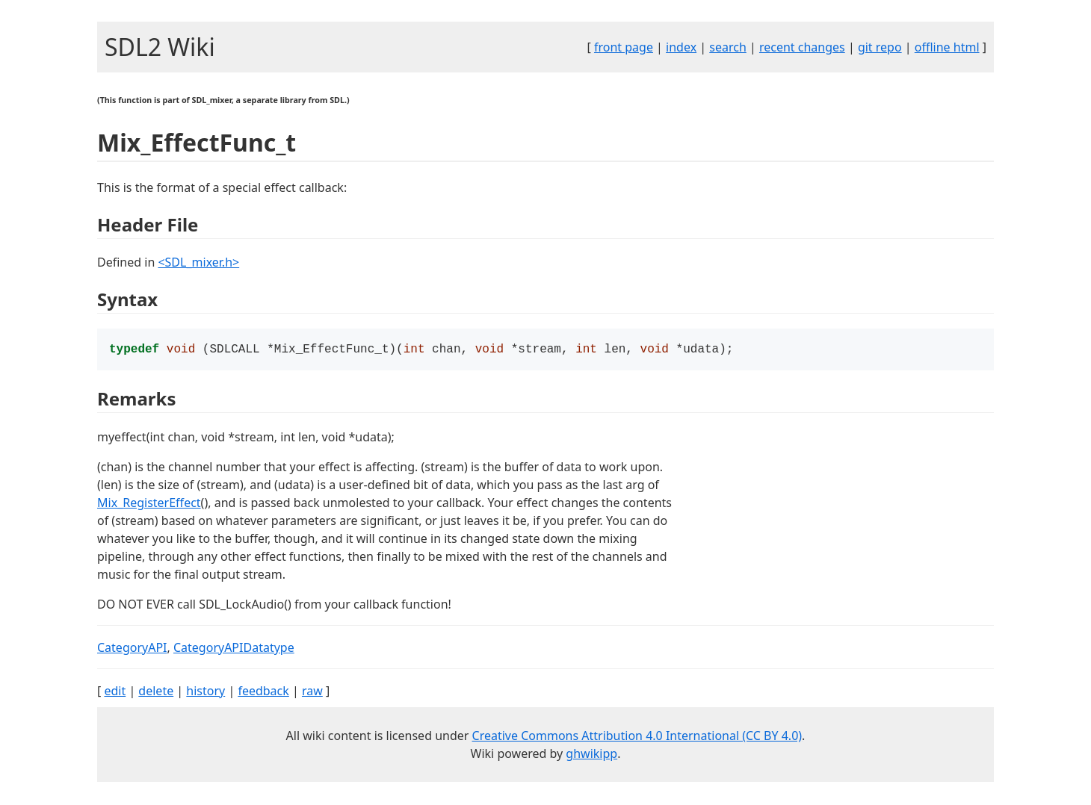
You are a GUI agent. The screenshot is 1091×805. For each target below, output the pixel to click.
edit (115, 692)
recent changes (802, 47)
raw (312, 692)
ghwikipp (591, 755)
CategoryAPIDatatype (233, 649)
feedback (263, 692)
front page (623, 47)
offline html (947, 47)
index (681, 47)
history (205, 692)
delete (155, 692)
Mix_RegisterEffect (149, 504)
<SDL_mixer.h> (198, 262)
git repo (880, 47)
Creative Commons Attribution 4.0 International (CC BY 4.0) (637, 737)
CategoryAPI (132, 649)
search (728, 47)
